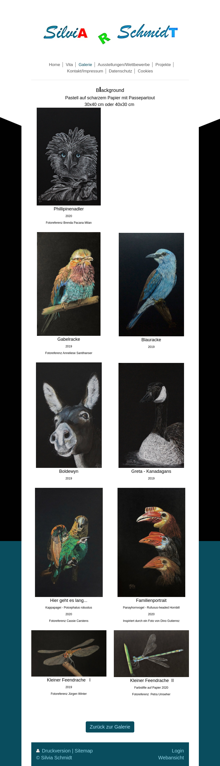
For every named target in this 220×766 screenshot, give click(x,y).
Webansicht (171, 757)
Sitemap (84, 750)
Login (178, 750)
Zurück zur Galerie (110, 727)
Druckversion (54, 750)
